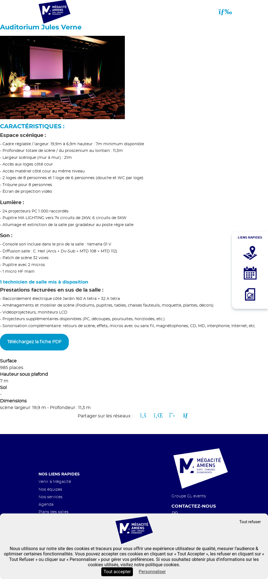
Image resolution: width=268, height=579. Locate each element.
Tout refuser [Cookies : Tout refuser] (250, 522)
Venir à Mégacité (55, 482)
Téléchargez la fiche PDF (34, 342)
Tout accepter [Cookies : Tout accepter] (117, 571)
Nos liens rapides (59, 474)
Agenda (46, 504)
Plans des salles (54, 512)
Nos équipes (50, 489)
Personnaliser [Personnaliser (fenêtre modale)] (152, 571)
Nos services (50, 497)
